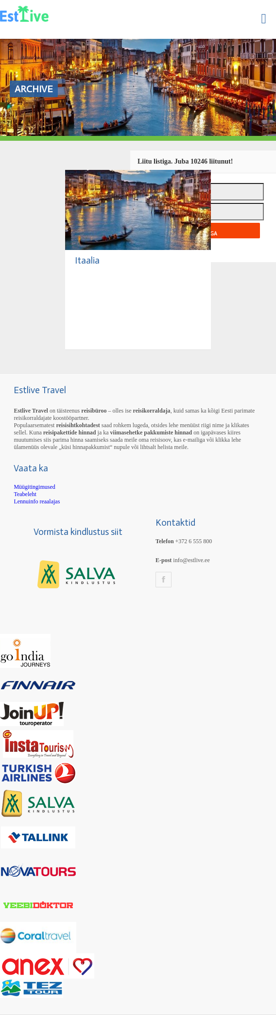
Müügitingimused (34, 486)
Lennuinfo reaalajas (37, 501)
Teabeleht (25, 494)
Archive (34, 89)
